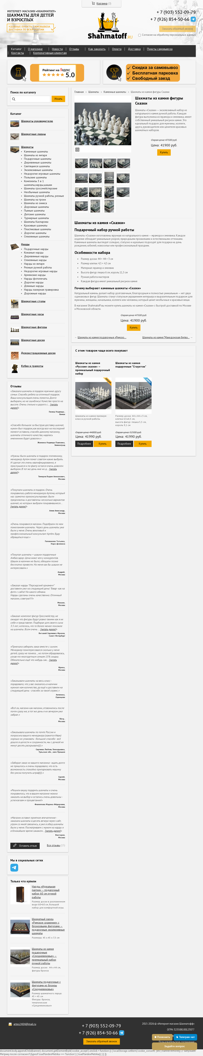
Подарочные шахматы (37, 158)
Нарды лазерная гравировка (41, 289)
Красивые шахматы (35, 225)
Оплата (116, 49)
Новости (57, 49)
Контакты (17, 53)
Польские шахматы (35, 177)
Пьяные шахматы (34, 210)
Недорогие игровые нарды (40, 271)
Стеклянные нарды (35, 260)
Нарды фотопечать (35, 278)
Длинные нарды (34, 286)
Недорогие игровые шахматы (42, 173)
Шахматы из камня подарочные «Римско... (102, 337)
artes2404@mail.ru (24, 1024)
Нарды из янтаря (34, 263)
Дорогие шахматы (35, 233)
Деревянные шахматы (37, 162)
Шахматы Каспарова (36, 221)
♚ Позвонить (162, 1037)
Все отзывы (53, 845)
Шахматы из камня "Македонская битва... (166, 337)
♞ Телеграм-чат (185, 1037)
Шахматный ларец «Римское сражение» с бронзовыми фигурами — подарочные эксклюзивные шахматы (48, 926)
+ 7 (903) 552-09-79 (176, 12)
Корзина (102, 3)
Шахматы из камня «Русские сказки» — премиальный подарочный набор (92, 368)
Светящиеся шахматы (37, 166)
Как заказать (97, 49)
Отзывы (74, 49)
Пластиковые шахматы (37, 229)
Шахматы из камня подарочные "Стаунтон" (130, 364)
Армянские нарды (35, 275)
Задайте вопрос (174, 1046)
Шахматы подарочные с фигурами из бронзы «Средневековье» (46, 985)
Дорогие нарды (33, 282)
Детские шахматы (35, 214)
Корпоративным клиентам (50, 53)
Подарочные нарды (36, 249)
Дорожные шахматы (36, 207)
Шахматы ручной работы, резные (44, 196)
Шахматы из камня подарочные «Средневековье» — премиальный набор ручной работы (44, 956)
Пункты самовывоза (159, 49)
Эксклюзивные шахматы (38, 170)
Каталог (16, 49)
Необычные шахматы (37, 192)
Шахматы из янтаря (35, 155)
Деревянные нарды (36, 256)
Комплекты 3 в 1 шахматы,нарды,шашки (38, 183)
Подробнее (84, 443)
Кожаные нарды (33, 252)
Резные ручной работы (38, 267)
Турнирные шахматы (36, 218)
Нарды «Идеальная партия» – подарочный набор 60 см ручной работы (45, 892)
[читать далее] (18, 506)
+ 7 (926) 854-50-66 (170, 19)
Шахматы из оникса (35, 203)
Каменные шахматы (36, 151)
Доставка (134, 49)
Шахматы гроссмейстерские (40, 188)
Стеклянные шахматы (36, 236)
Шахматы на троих (35, 199)
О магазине (35, 49)
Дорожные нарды (35, 293)
